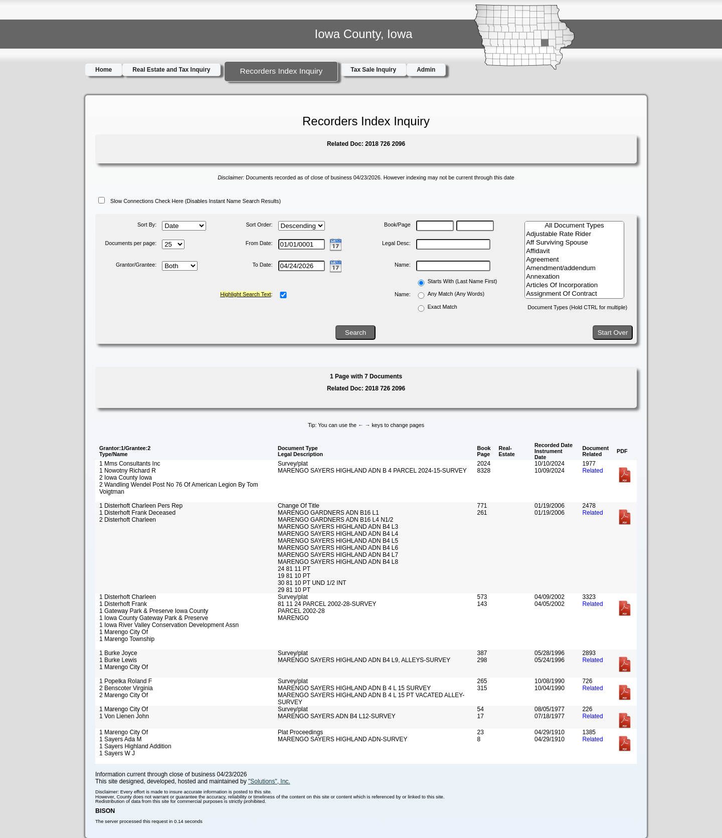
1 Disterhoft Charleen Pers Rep (141, 505)
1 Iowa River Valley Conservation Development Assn (169, 624)
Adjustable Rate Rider (574, 234)
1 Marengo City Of (123, 632)
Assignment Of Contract (574, 294)
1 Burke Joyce (118, 653)
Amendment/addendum (574, 268)
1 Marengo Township (126, 639)
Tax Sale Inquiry (373, 69)
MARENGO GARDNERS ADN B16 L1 (328, 512)
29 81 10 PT (294, 589)
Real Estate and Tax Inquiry (171, 69)
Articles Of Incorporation (574, 285)
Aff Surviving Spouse (574, 243)
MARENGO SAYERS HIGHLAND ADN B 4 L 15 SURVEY (354, 688)
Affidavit (574, 251)
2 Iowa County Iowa (125, 477)
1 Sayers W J (117, 753)
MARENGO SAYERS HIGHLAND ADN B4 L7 (338, 554)
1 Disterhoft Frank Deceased (137, 512)
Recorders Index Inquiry (281, 71)
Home (103, 69)
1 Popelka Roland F (125, 681)
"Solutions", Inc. (269, 781)
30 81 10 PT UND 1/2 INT (312, 582)
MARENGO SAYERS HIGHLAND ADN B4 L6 (338, 547)
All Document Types (574, 226)
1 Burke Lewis (118, 660)
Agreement (574, 260)
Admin (426, 69)
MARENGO (293, 617)
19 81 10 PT (294, 575)
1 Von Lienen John (124, 716)
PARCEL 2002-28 (301, 610)
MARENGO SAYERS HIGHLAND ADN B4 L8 (338, 561)
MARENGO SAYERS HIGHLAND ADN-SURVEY (343, 739)
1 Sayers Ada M (120, 739)
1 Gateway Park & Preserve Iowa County (153, 610)
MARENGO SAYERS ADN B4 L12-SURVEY (337, 716)
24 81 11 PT (294, 568)
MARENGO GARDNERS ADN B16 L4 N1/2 (336, 519)
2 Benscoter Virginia (126, 688)
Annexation (574, 277)
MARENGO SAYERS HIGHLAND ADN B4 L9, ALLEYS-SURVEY (364, 660)
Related (592, 470)
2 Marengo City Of (123, 695)
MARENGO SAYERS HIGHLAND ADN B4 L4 (338, 533)
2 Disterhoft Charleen (127, 519)
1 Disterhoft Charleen (127, 596)
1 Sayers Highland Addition (135, 746)
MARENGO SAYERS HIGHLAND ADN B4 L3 (338, 526)
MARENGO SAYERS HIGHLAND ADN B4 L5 (338, 540)
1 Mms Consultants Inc (129, 463)
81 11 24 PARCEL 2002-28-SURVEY (327, 603)
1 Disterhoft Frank (123, 603)
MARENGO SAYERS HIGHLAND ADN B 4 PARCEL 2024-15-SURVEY (372, 470)
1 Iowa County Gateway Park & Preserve (153, 617)
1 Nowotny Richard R (127, 470)
